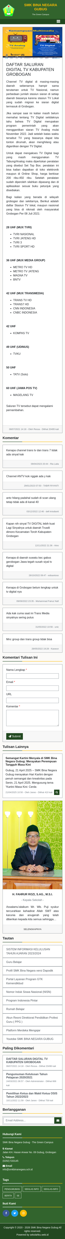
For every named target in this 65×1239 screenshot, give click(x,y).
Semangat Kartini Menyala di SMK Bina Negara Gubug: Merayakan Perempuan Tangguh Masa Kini (31, 761)
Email (10, 682)
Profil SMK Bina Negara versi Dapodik (29, 970)
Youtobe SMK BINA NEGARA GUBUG (29, 1039)
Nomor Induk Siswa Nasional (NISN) (28, 991)
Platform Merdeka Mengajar (23, 1030)
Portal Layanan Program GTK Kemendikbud (24, 981)
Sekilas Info (32, 1189)
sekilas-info (51, 1189)
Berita (8, 1196)
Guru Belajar (14, 962)
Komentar (13, 706)
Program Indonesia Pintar (22, 1000)
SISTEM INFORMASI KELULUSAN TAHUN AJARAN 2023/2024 (28, 951)
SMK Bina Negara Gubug (44, 1227)
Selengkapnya (32, 929)
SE (18, 1196)
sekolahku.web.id (39, 1234)
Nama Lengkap (16, 669)
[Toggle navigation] (58, 21)
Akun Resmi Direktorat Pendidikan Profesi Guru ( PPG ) (32, 1019)
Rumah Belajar (15, 1009)
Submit (14, 736)
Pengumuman (12, 1189)
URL (9, 694)
